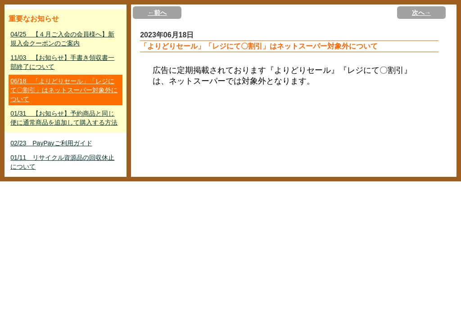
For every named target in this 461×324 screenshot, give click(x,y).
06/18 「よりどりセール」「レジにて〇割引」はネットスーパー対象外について (64, 90)
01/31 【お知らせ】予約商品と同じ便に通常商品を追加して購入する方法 (64, 118)
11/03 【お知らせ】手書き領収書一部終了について (62, 62)
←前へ (157, 12)
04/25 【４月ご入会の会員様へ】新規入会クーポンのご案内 (62, 39)
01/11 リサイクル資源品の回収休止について (62, 162)
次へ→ (421, 12)
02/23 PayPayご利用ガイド (51, 143)
